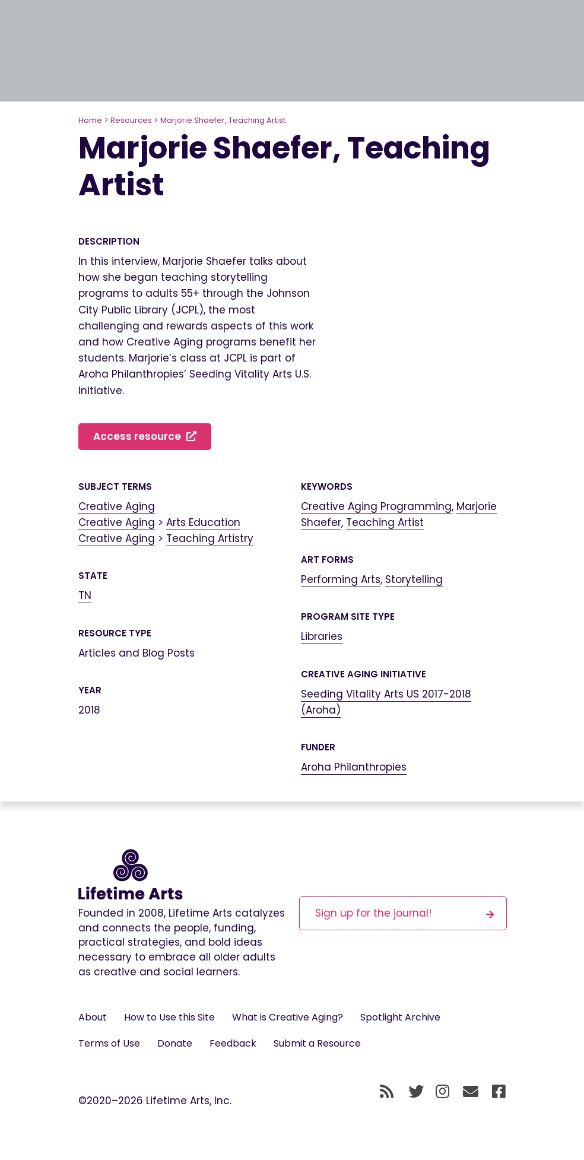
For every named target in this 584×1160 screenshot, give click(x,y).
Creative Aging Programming (376, 506)
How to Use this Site (169, 1017)
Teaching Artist (385, 522)
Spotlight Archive (400, 1017)
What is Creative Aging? (287, 1017)
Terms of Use (109, 1043)
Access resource (144, 436)
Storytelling (414, 579)
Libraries (321, 636)
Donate (174, 1043)
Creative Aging (116, 506)
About (92, 1017)
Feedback (233, 1043)
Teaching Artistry (209, 538)
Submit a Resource (317, 1043)
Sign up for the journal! (404, 912)
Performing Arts (340, 579)
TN (84, 595)
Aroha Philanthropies (354, 767)
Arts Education (203, 522)
